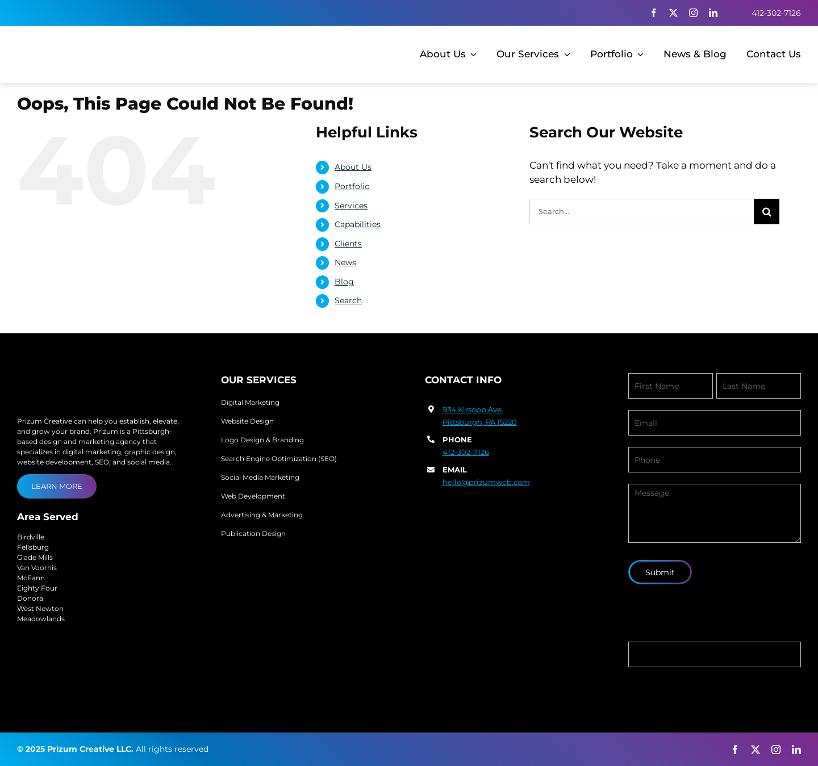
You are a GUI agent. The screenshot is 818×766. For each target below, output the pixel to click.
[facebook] (653, 13)
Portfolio (352, 186)
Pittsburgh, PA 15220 (480, 421)
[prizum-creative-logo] (83, 377)
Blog (344, 282)
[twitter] (673, 13)
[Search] (766, 211)
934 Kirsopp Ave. (473, 409)
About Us (353, 167)
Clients (348, 243)
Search (348, 300)
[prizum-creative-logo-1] (80, 42)
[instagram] (693, 13)
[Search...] (641, 211)
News (345, 262)
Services (351, 205)
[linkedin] (713, 13)
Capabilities (358, 224)
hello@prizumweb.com (486, 482)
